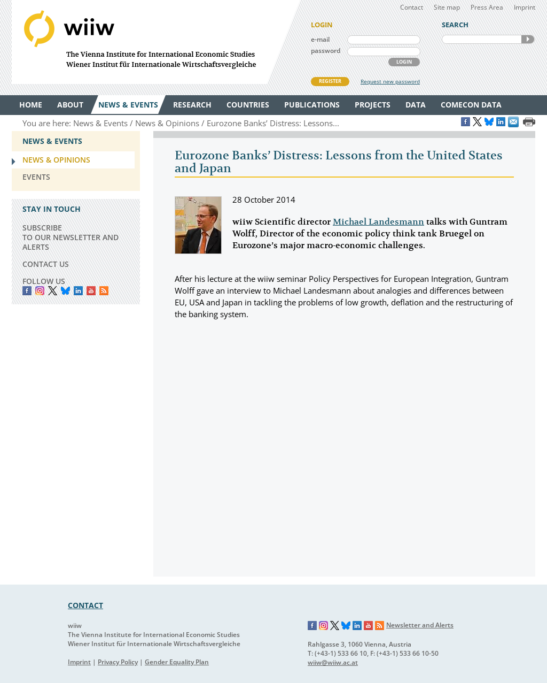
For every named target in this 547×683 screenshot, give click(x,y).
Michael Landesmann (378, 222)
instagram (39, 290)
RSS (103, 290)
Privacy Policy (118, 661)
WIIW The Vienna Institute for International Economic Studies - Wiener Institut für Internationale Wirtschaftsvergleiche (156, 42)
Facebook (27, 290)
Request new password (390, 81)
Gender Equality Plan (177, 661)
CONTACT (85, 605)
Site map (447, 7)
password (325, 50)
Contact (411, 7)
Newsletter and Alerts (420, 625)
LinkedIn (78, 290)
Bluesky (65, 290)
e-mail (320, 39)
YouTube (91, 290)
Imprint (524, 7)
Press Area (487, 7)
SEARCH (527, 39)
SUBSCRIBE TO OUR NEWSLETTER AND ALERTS (70, 237)
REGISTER (330, 81)
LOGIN (404, 61)
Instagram (324, 626)
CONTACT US (45, 264)
